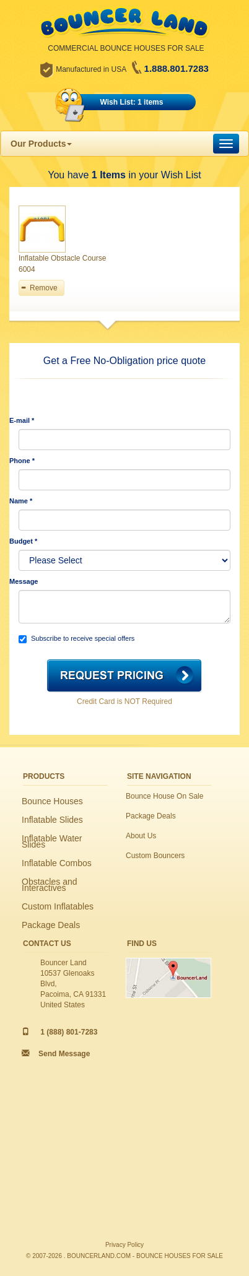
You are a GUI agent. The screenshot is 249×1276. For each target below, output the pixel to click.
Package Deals (51, 925)
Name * (20, 501)
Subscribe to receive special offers (76, 639)
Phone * (22, 460)
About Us (141, 835)
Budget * (23, 541)
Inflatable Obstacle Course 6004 (62, 264)
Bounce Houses (52, 801)
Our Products (41, 144)
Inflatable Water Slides (52, 841)
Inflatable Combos (57, 863)
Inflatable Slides (52, 820)
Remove (44, 288)
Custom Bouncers (155, 855)
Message (23, 581)
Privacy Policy (124, 1244)
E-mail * (21, 420)
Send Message (64, 1053)
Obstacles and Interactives (49, 885)
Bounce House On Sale (164, 796)
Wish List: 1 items (132, 102)
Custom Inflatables (58, 906)
